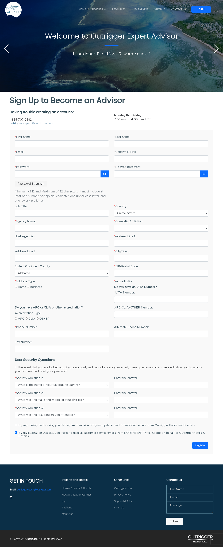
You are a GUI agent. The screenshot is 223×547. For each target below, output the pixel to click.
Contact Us (178, 9)
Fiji (64, 501)
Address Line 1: (125, 236)
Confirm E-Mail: (125, 152)
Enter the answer (125, 378)
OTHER (44, 318)
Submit (174, 521)
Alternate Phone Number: (131, 327)
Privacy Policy (122, 495)
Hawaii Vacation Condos (76, 495)
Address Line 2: (25, 251)
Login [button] (201, 9)
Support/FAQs (123, 501)
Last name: (122, 137)
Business (36, 287)
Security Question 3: (29, 408)
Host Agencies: (25, 236)
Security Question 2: (29, 393)
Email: (19, 152)
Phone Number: (26, 327)
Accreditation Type (28, 313)
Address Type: (25, 281)
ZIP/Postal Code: (126, 266)
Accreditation (123, 281)
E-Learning (141, 9)
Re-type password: (127, 167)
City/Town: (122, 251)
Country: (120, 206)
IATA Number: (124, 292)
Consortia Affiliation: (128, 221)
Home (82, 9)
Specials (159, 9)
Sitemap (119, 508)
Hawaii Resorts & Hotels (76, 488)
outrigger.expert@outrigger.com (31, 123)
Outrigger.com (123, 488)
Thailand (67, 508)
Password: (22, 167)
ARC (21, 318)
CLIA (31, 318)
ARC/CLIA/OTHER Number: (133, 307)
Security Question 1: (29, 378)
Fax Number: (24, 342)
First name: (23, 137)
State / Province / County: (33, 266)
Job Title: (21, 206)
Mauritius (67, 514)
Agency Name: (25, 221)
